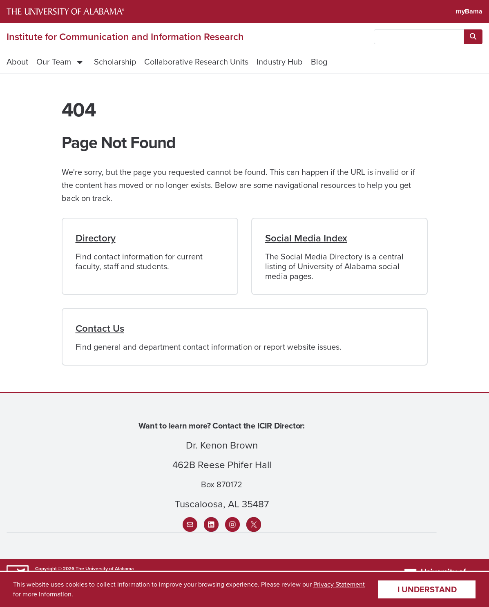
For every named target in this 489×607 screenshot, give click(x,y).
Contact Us (100, 328)
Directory (96, 238)
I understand (427, 589)
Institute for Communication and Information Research (125, 36)
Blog (319, 62)
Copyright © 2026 (54, 568)
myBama (469, 11)
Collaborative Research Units (196, 62)
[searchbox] (419, 36)
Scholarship (115, 62)
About (17, 62)
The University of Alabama (105, 568)
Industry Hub (280, 62)
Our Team (53, 62)
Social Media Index (306, 238)
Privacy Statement (339, 584)
